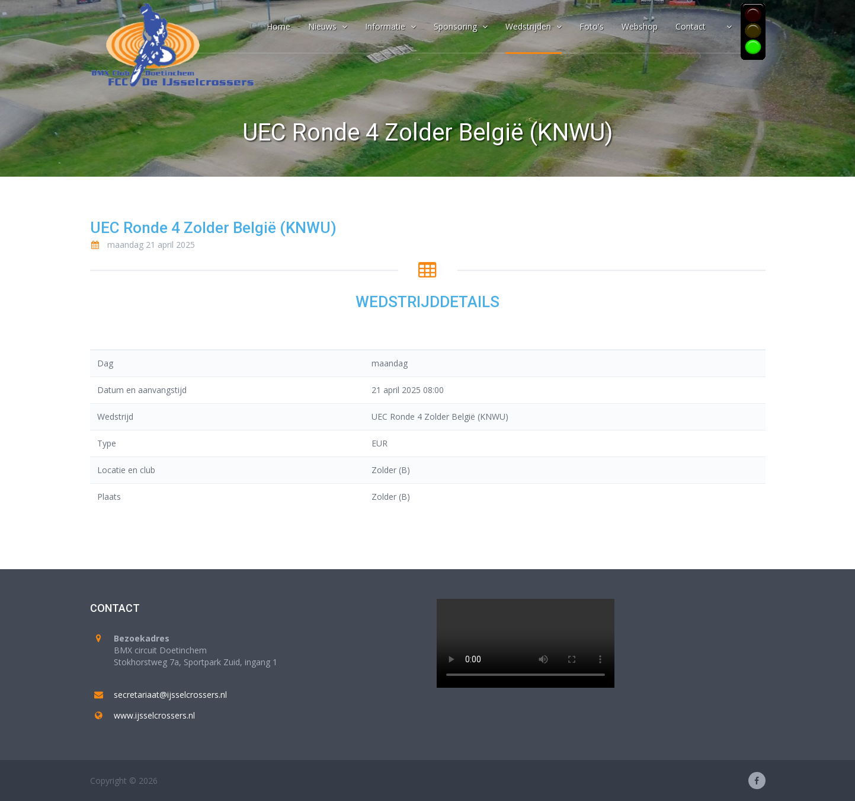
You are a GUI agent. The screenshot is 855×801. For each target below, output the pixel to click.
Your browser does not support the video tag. (525, 643)
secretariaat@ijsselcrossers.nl (170, 694)
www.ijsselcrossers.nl (154, 715)
